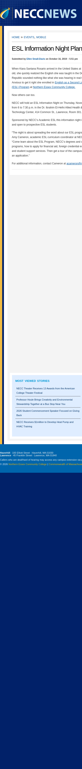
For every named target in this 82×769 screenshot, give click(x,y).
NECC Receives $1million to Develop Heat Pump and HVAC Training (44, 424)
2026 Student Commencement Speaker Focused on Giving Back (47, 413)
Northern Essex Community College (28, 464)
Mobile (41, 37)
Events (29, 37)
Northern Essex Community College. (54, 87)
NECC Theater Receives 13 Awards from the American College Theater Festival (45, 390)
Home (16, 37)
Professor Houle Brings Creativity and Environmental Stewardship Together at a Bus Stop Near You (44, 401)
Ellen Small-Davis (35, 59)
